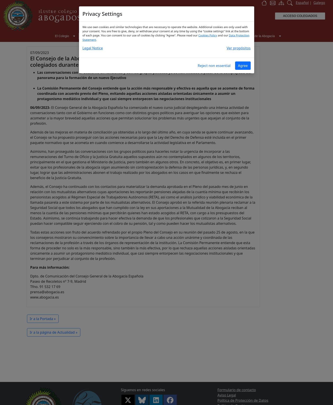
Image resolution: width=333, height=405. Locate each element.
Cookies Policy (207, 35)
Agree (243, 65)
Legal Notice (93, 48)
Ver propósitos (238, 48)
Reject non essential (214, 65)
